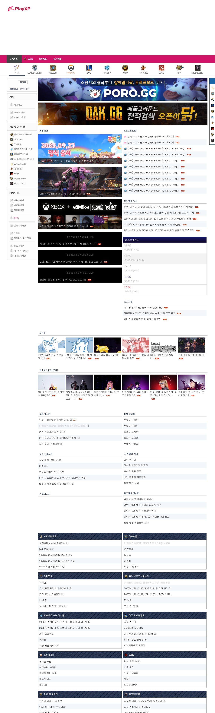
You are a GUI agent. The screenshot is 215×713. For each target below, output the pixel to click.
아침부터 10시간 (47, 667)
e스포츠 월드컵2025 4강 (51, 566)
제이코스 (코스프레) (22, 238)
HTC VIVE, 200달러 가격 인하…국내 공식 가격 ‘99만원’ (152, 224)
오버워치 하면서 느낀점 (51, 605)
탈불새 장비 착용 (48, 673)
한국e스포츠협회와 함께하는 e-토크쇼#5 (147, 136)
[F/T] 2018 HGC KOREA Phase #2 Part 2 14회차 (151, 160)
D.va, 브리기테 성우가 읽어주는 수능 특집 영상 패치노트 (73, 261)
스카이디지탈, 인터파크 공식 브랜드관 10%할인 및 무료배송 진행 (157, 218)
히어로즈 (107, 69)
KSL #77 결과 (46, 548)
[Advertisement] (121, 27)
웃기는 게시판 (20, 225)
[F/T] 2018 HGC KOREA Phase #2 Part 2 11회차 (151, 178)
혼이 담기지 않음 (132, 471)
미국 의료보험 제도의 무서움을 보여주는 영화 (62, 477)
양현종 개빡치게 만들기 (136, 465)
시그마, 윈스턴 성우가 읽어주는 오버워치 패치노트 (70, 243)
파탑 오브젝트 (46, 633)
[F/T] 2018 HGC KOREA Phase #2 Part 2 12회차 (151, 172)
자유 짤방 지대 (131, 453)
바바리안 (43, 684)
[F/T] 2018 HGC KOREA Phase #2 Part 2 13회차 (151, 166)
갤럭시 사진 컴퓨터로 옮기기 (138, 498)
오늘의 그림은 (131, 419)
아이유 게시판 (20, 255)
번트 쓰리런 (130, 459)
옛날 (126, 678)
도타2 (161, 69)
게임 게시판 (19, 210)
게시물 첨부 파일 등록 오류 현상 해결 (143, 307)
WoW (125, 69)
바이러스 (43, 465)
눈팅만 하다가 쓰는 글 (50, 431)
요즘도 (127, 554)
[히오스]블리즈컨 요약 (162, 354)
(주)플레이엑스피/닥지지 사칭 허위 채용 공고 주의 (150, 313)
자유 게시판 (19, 200)
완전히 (127, 560)
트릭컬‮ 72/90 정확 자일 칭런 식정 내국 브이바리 (67, 161)
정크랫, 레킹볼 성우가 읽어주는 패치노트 (65, 279)
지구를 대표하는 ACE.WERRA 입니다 (143, 700)
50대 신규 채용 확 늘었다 (52, 706)
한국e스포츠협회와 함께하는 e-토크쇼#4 (147, 142)
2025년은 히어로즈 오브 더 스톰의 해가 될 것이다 (65, 627)
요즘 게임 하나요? (48, 645)
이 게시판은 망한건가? (135, 639)
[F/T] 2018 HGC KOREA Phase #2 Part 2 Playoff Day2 (155, 148)
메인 (17, 69)
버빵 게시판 (19, 205)
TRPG (16, 217)
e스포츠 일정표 (132, 239)
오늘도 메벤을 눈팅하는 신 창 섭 (55, 419)
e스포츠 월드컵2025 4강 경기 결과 (57, 560)
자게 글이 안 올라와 (49, 443)
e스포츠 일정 (19, 117)
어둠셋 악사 (45, 678)
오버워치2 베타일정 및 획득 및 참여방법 (65, 193)
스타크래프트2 (34, 69)
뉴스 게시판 (19, 245)
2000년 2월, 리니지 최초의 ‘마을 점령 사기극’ (147, 588)
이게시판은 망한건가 (134, 645)
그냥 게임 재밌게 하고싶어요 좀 (55, 588)
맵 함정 (128, 600)
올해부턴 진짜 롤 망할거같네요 (140, 633)
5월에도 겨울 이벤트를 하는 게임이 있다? (79, 356)
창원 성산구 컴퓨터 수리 (136, 522)
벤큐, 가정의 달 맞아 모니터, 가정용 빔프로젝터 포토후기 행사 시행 (158, 206)
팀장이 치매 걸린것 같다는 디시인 (56, 483)
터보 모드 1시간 (132, 661)
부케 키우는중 (131, 605)
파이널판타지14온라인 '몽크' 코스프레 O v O (163, 393)
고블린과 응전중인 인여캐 (191, 354)
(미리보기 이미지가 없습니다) (80, 237)
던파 (179, 69)
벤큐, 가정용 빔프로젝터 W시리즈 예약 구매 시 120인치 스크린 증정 (159, 212)
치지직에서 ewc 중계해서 (52, 542)
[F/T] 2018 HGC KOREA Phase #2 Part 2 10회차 (151, 184)
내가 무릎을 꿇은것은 (135, 477)
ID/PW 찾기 (24, 89)
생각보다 (128, 548)
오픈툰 (17, 233)
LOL (89, 69)
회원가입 (14, 89)
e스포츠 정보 (19, 112)
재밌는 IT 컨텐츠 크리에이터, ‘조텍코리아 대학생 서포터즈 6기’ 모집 (159, 230)
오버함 (42, 582)
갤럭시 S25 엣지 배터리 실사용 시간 (142, 504)
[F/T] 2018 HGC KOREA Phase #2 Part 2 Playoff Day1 (155, 154)
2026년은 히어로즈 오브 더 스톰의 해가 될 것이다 (65, 621)
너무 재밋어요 (131, 566)
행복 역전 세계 (131, 482)
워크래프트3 (197, 69)
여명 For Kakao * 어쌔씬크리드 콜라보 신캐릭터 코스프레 (79, 395)
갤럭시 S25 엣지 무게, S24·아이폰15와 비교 (146, 516)
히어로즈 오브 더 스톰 (23, 149)
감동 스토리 (130, 621)
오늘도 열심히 (131, 672)
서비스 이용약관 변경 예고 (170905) (142, 319)
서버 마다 (129, 667)
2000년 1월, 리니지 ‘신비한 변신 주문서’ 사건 (147, 594)
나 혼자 (43, 600)
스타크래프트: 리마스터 (24, 158)
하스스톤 (53, 69)
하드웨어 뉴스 (130, 200)
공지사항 (128, 301)
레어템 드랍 (45, 661)
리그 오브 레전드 (21, 154)
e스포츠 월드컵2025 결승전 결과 (56, 554)
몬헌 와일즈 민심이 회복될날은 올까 (57, 437)
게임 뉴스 (18, 104)
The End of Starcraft (104, 354)
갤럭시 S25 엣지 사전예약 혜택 (140, 510)
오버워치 (71, 69)
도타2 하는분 (131, 684)
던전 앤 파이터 (20, 178)
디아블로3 (143, 69)
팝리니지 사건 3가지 (49, 594)
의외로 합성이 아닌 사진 (51, 471)
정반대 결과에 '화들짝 (50, 700)
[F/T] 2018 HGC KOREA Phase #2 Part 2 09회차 (151, 190)
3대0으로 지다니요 (133, 627)
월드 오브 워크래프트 (23, 134)
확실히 (42, 639)
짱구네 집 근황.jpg (48, 459)
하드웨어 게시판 (21, 250)
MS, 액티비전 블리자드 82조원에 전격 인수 (66, 226)
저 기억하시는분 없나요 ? (137, 706)
